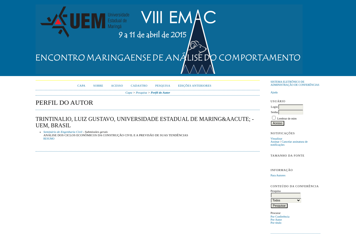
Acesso (117, 85)
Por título (276, 222)
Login (274, 106)
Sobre (98, 85)
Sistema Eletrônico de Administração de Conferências (295, 83)
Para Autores (278, 175)
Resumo (49, 138)
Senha (274, 112)
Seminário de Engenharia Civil (62, 131)
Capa (81, 85)
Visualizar (276, 138)
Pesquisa (162, 85)
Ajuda (274, 92)
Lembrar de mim (286, 118)
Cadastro (139, 85)
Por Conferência (280, 216)
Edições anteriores (194, 85)
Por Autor (276, 219)
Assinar (275, 141)
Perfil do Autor (160, 92)
